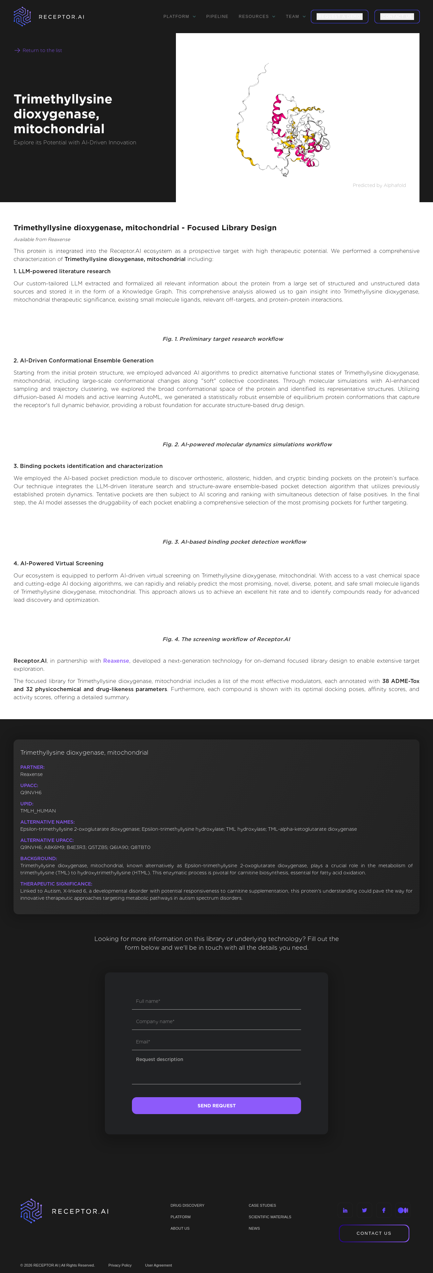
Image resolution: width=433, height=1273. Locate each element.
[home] (57, 16)
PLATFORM (180, 1217)
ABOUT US (179, 1228)
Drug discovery (187, 1205)
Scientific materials (270, 1217)
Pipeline (217, 16)
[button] (179, 16)
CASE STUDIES (262, 1205)
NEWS (254, 1228)
